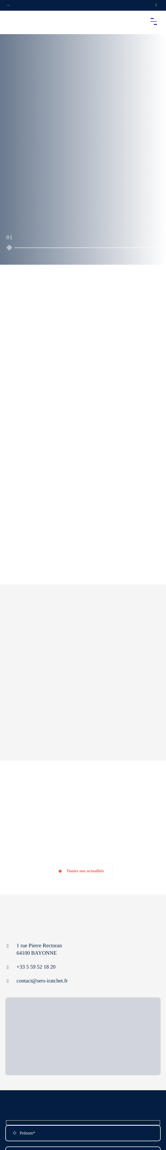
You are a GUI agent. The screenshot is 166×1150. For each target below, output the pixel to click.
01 (9, 237)
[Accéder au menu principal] (154, 21)
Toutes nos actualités (85, 871)
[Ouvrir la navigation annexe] (8, 5)
